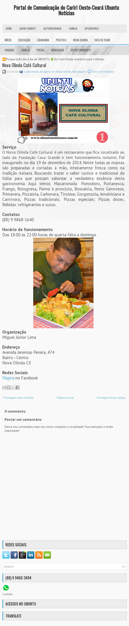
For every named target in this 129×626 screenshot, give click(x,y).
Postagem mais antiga (111, 397)
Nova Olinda (80, 40)
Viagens (9, 50)
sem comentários (103, 71)
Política (61, 40)
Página (8, 378)
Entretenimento (81, 50)
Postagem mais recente (19, 397)
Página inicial (65, 397)
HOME (9, 28)
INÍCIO (8, 40)
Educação (24, 40)
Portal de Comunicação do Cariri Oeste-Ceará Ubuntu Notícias (66, 10)
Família (25, 50)
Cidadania (43, 40)
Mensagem (57, 50)
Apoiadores (92, 28)
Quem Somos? (27, 28)
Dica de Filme (102, 40)
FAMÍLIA (73, 28)
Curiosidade (31, 71)
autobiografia (52, 28)
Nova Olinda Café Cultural (24, 65)
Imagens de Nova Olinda (55, 71)
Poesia (40, 50)
